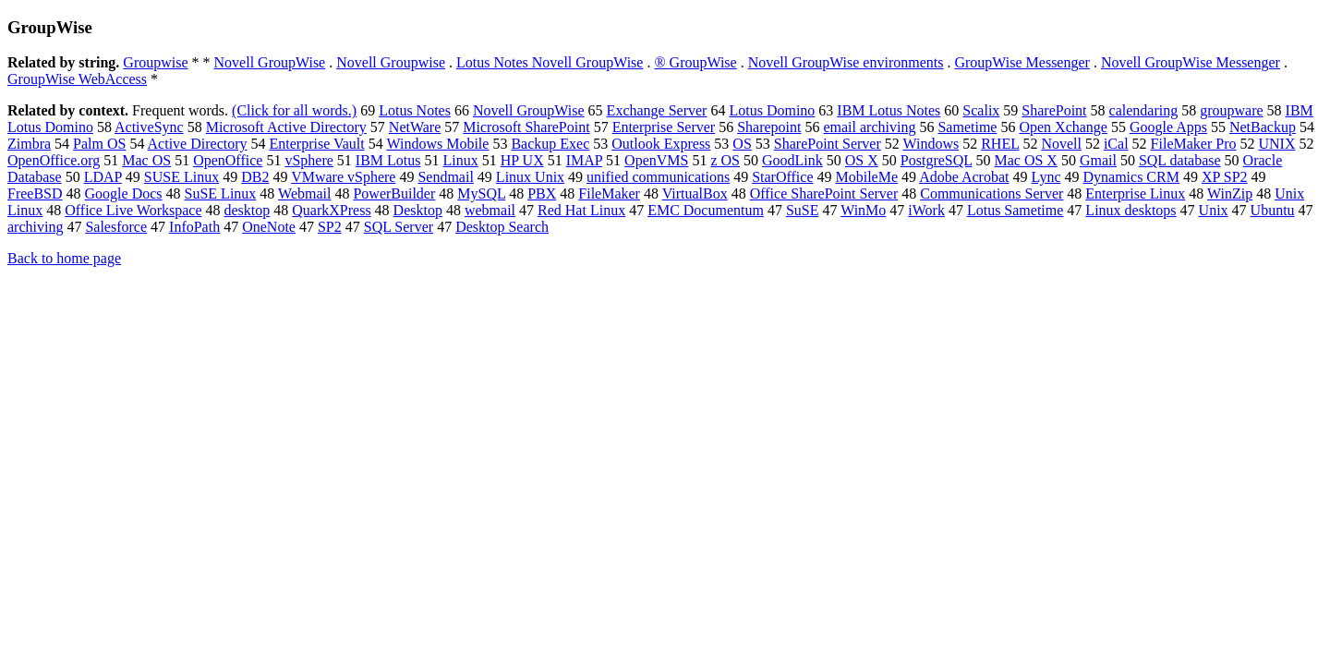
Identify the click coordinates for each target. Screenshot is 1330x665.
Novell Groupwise (390, 62)
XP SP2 (1225, 177)
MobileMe (867, 177)
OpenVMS (656, 160)
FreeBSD (35, 193)
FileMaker (609, 193)
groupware (1231, 110)
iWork (926, 210)
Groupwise (155, 62)
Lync (1045, 177)
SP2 (330, 227)
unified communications (658, 177)
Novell (1061, 143)
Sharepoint (769, 127)
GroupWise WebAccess (77, 79)
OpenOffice (227, 160)
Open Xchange (1063, 127)
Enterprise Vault (317, 143)
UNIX (1276, 143)
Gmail (1098, 160)
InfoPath (194, 227)
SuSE (802, 210)
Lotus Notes (415, 110)
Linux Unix (530, 177)
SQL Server (398, 227)
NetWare (415, 127)
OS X (861, 160)
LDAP (103, 177)
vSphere (308, 160)
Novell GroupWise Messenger (1190, 62)
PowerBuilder (394, 193)
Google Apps (1168, 127)
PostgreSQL (937, 160)
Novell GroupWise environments (846, 62)
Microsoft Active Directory (286, 127)
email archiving (869, 127)
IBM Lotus (388, 160)
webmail (490, 210)
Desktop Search (502, 227)
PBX (541, 193)
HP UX (522, 160)
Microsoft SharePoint (526, 127)
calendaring (1144, 110)
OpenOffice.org (53, 160)
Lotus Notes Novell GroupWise (549, 62)
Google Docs (124, 193)
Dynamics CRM (1130, 177)
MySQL (481, 193)
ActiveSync (149, 127)
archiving (35, 227)
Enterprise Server (664, 127)
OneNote (269, 227)
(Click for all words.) (294, 110)
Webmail (304, 193)
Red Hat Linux (581, 210)
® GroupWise (695, 62)
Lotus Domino (772, 110)
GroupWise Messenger (1021, 62)
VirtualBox (695, 193)
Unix (1213, 210)
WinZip (1229, 193)
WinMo (863, 210)
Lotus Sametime (1015, 210)
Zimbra (29, 143)
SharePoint (1054, 110)
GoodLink (792, 160)
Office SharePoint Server (824, 193)
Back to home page (64, 258)
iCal (1116, 143)
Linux (460, 160)
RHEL (1000, 143)
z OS (725, 160)
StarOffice (782, 177)
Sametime (967, 127)
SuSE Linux (221, 193)
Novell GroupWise (270, 62)
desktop (247, 210)
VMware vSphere (343, 177)
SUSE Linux (181, 177)
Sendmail (445, 177)
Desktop (417, 210)
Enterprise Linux (1135, 193)
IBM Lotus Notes (888, 110)
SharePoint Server (827, 143)
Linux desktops (1130, 210)
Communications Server (991, 193)
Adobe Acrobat (964, 177)
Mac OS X (1025, 160)
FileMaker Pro (1194, 143)
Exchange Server (657, 110)
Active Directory (198, 143)
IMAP (584, 160)
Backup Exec (550, 143)
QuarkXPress (331, 210)
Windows (931, 143)
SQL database (1180, 160)
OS (741, 143)
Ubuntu (1273, 210)
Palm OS (99, 143)
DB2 (255, 177)
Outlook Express (660, 143)
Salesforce (116, 227)
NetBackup (1262, 127)
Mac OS (146, 160)
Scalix (980, 110)
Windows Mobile (437, 143)
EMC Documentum (705, 210)
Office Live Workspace (133, 210)
